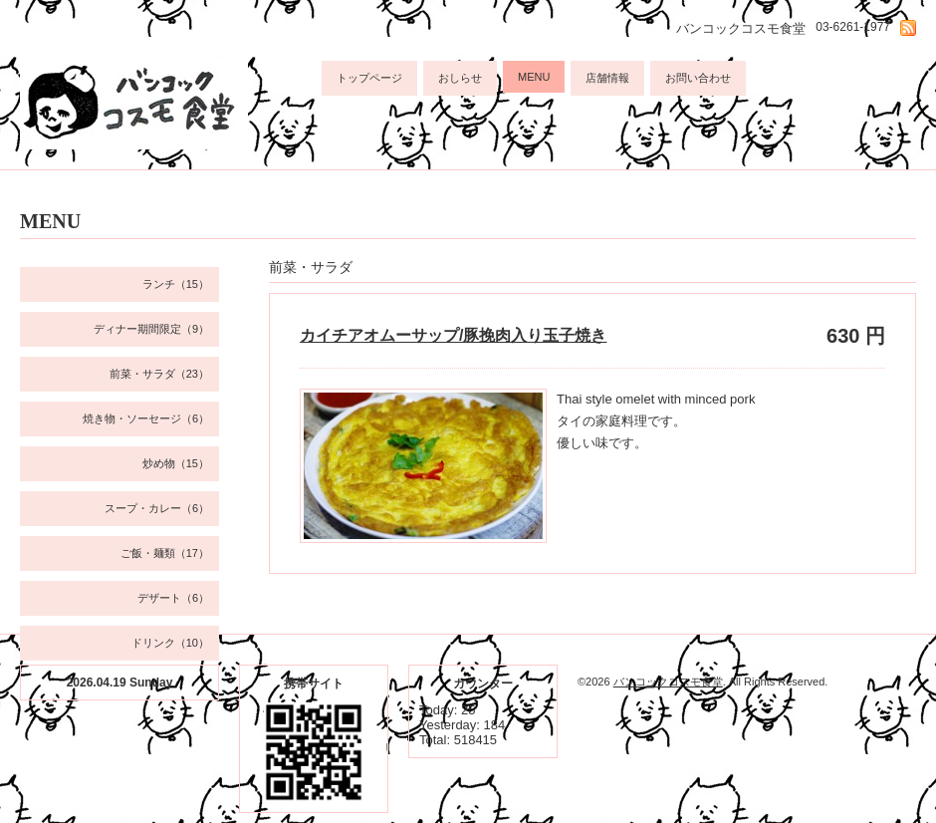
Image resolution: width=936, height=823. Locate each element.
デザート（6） (173, 598)
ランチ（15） (175, 284)
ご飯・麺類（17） (164, 553)
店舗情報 (607, 78)
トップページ (369, 78)
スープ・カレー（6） (157, 508)
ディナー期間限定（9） (151, 329)
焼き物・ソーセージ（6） (146, 418)
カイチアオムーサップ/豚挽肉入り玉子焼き (453, 335)
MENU (534, 77)
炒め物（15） (175, 463)
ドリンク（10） (170, 643)
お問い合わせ (698, 78)
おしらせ (460, 78)
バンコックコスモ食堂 (668, 681)
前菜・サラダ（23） (159, 374)
